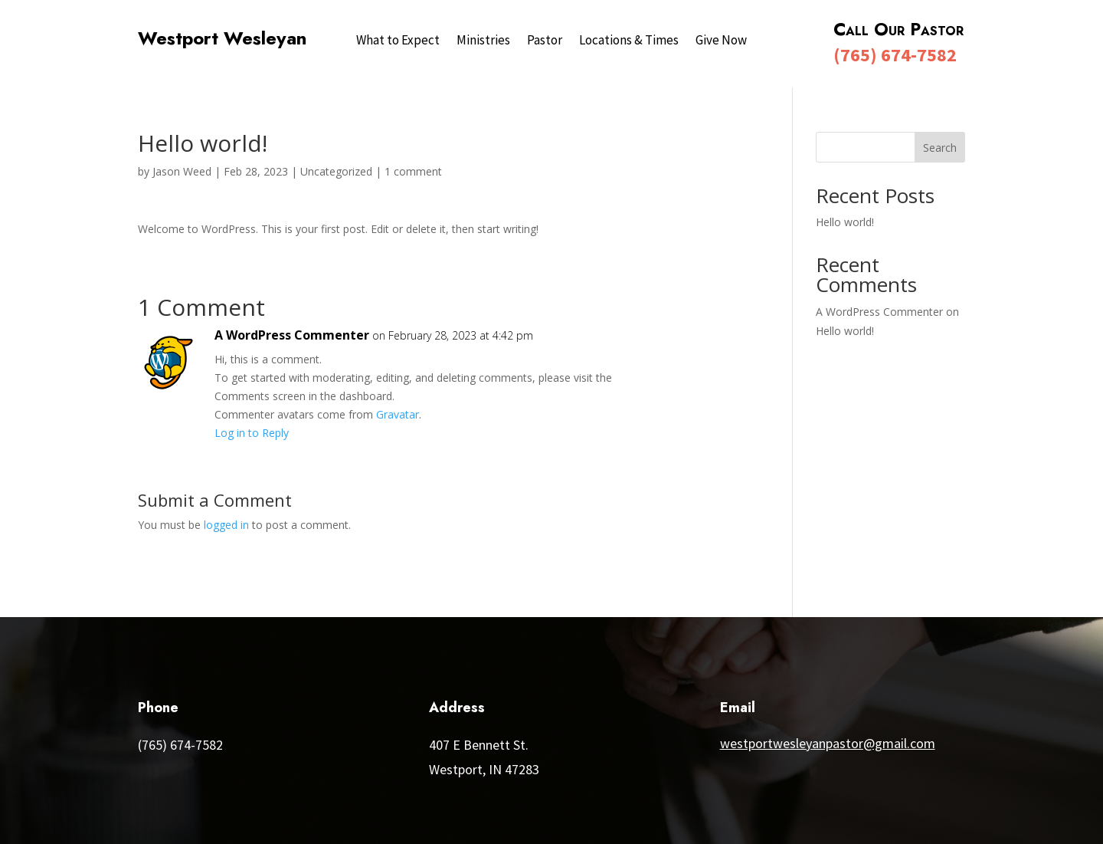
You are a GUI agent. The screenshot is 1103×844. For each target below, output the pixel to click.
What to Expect (398, 41)
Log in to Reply (251, 432)
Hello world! (845, 222)
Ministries (483, 41)
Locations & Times (629, 41)
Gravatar (397, 414)
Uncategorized (336, 171)
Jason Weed (181, 171)
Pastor (544, 41)
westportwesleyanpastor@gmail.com (827, 743)
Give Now (721, 41)
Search (940, 147)
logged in (226, 524)
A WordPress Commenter (291, 335)
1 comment (413, 171)
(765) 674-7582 (895, 55)
